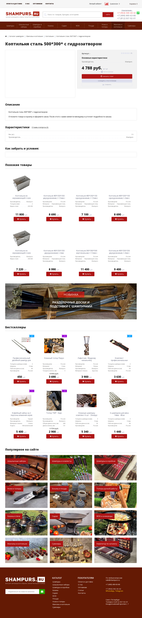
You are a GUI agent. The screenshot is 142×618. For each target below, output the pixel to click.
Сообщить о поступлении (107, 81)
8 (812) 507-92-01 (121, 602)
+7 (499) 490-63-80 (126, 15)
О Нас (27, 4)
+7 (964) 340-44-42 (126, 12)
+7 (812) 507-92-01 (126, 18)
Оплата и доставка (14, 4)
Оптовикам (37, 4)
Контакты (49, 4)
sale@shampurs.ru (113, 580)
